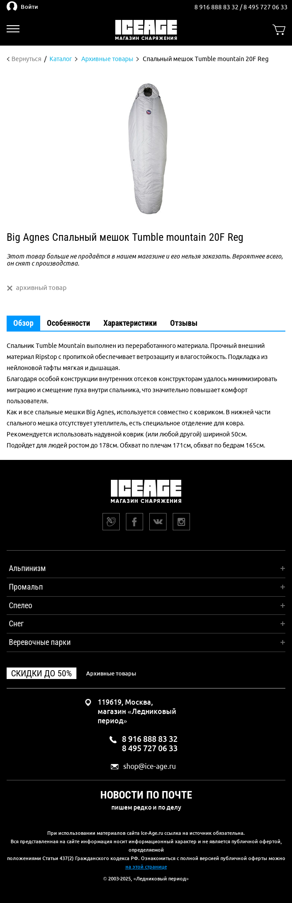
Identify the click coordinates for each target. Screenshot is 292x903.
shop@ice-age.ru (149, 766)
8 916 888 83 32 (217, 7)
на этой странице (146, 866)
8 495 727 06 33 (265, 7)
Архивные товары (111, 673)
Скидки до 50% (41, 673)
